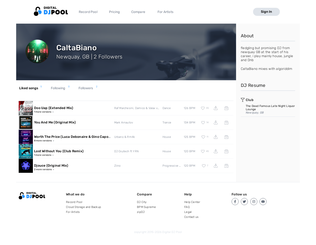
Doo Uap (53, 108)
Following (60, 88)
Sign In (266, 12)
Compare (138, 12)
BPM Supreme (146, 207)
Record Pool (88, 12)
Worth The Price (80, 137)
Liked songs (30, 88)
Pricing (114, 12)
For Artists (165, 12)
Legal (188, 212)
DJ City (141, 202)
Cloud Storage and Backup (83, 207)
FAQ (187, 207)
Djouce (51, 166)
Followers (88, 88)
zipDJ (141, 212)
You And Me (55, 122)
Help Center (192, 202)
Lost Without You (58, 151)
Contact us (191, 217)
